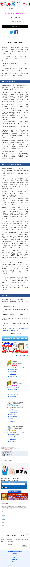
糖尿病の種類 (13, 371)
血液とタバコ (13, 439)
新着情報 (15, 553)
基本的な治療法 (13, 376)
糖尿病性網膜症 (13, 412)
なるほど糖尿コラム (15, 17)
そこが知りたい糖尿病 (15, 21)
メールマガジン (15, 557)
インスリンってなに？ (15, 394)
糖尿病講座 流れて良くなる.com (15, 551)
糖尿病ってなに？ (14, 369)
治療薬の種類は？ (14, 396)
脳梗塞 (11, 418)
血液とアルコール (14, 441)
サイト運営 (15, 555)
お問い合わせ (15, 561)
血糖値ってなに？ (14, 389)
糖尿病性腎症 (13, 414)
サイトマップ (15, 559)
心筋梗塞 (12, 421)
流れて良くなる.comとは (15, 8)
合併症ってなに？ (14, 410)
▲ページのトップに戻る (22, 355)
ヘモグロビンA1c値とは (15, 392)
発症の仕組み (13, 374)
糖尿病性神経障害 (14, 416)
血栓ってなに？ (13, 436)
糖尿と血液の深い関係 (15, 434)
